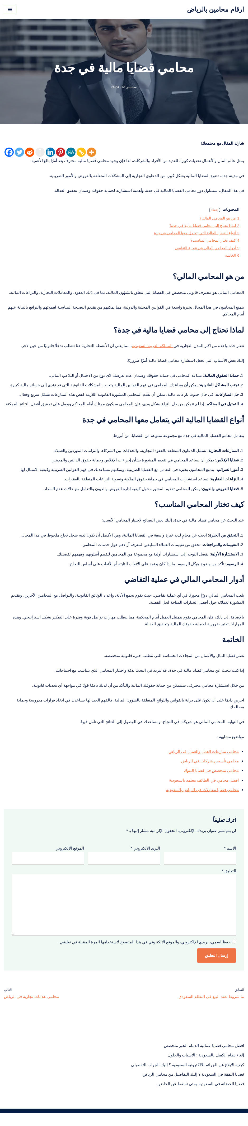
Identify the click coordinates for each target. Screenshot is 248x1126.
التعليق (229, 881)
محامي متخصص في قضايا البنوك (211, 779)
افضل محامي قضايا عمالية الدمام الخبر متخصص (204, 1058)
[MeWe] (71, 152)
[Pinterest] (60, 152)
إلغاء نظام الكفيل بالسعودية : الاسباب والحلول (206, 1068)
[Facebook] (9, 152)
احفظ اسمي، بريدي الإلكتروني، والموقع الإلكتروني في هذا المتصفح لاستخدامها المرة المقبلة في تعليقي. (144, 954)
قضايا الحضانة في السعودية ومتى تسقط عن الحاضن (200, 1097)
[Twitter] (19, 152)
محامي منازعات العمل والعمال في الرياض (204, 760)
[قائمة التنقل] (10, 9)
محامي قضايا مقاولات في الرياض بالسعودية (202, 799)
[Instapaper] (40, 152)
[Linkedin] (50, 152)
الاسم (230, 858)
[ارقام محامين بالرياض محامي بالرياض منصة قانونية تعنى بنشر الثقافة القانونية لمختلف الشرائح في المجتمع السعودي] (215, 9)
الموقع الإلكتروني (69, 858)
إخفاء (214, 211)
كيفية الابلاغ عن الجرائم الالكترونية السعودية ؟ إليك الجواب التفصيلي (187, 1077)
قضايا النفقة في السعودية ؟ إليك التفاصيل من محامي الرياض (193, 1087)
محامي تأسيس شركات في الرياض (210, 770)
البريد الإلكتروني (145, 858)
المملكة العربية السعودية (153, 349)
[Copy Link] (81, 152)
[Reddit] (29, 152)
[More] (91, 152)
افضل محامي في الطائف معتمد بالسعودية (204, 789)
